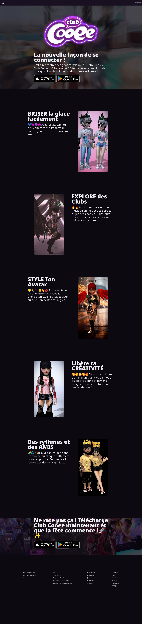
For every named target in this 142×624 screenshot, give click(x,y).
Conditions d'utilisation (61, 580)
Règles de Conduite (59, 578)
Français (115, 580)
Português (115, 583)
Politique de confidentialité (62, 583)
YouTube (91, 580)
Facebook (91, 573)
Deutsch (115, 573)
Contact (25, 578)
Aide (54, 573)
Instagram (91, 578)
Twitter (90, 575)
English (114, 575)
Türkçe (114, 586)
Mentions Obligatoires (30, 575)
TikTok (90, 583)
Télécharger (57, 575)
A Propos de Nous (29, 573)
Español (114, 578)
